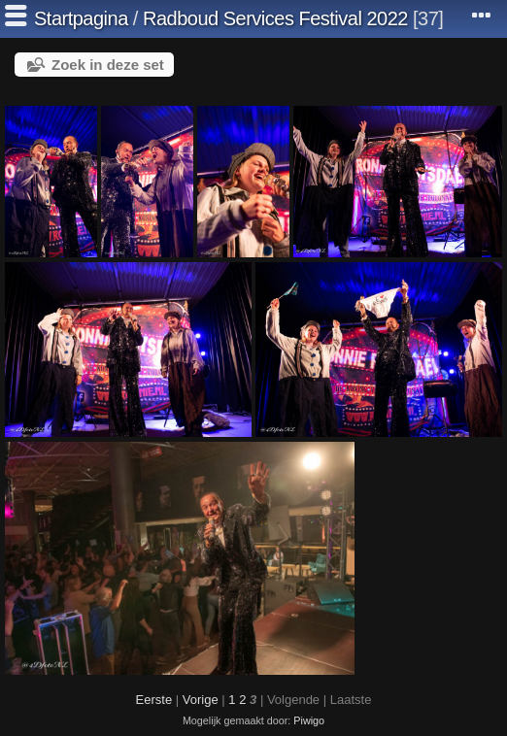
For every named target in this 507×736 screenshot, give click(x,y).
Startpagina (81, 18)
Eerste (154, 699)
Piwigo (308, 720)
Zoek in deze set (107, 64)
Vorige (201, 699)
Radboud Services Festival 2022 (275, 18)
